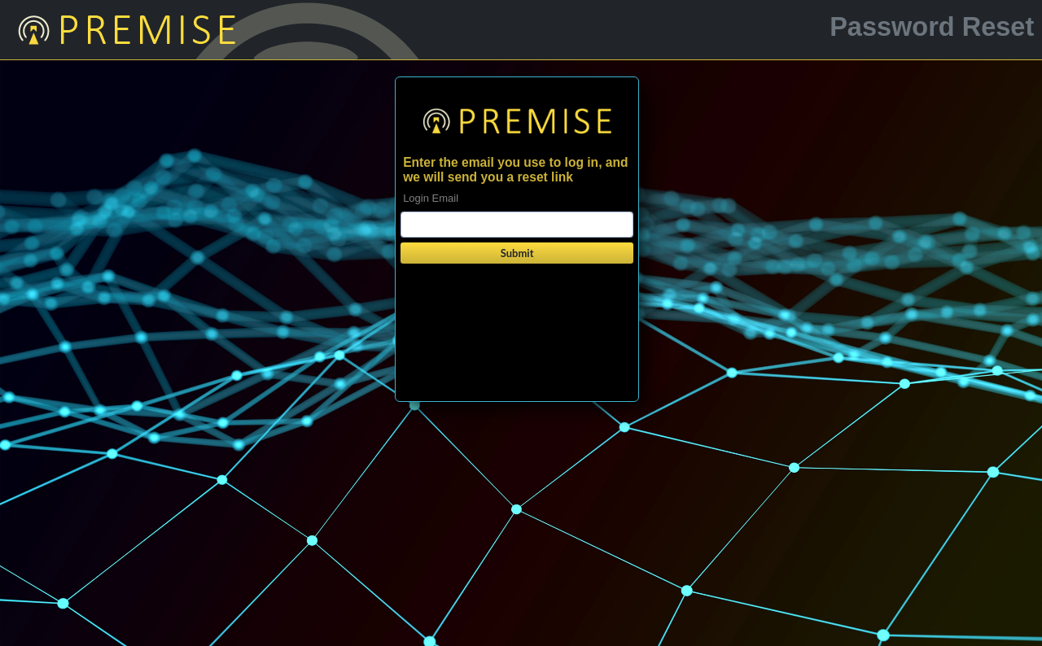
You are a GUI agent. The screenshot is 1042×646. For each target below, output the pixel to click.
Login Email (430, 198)
